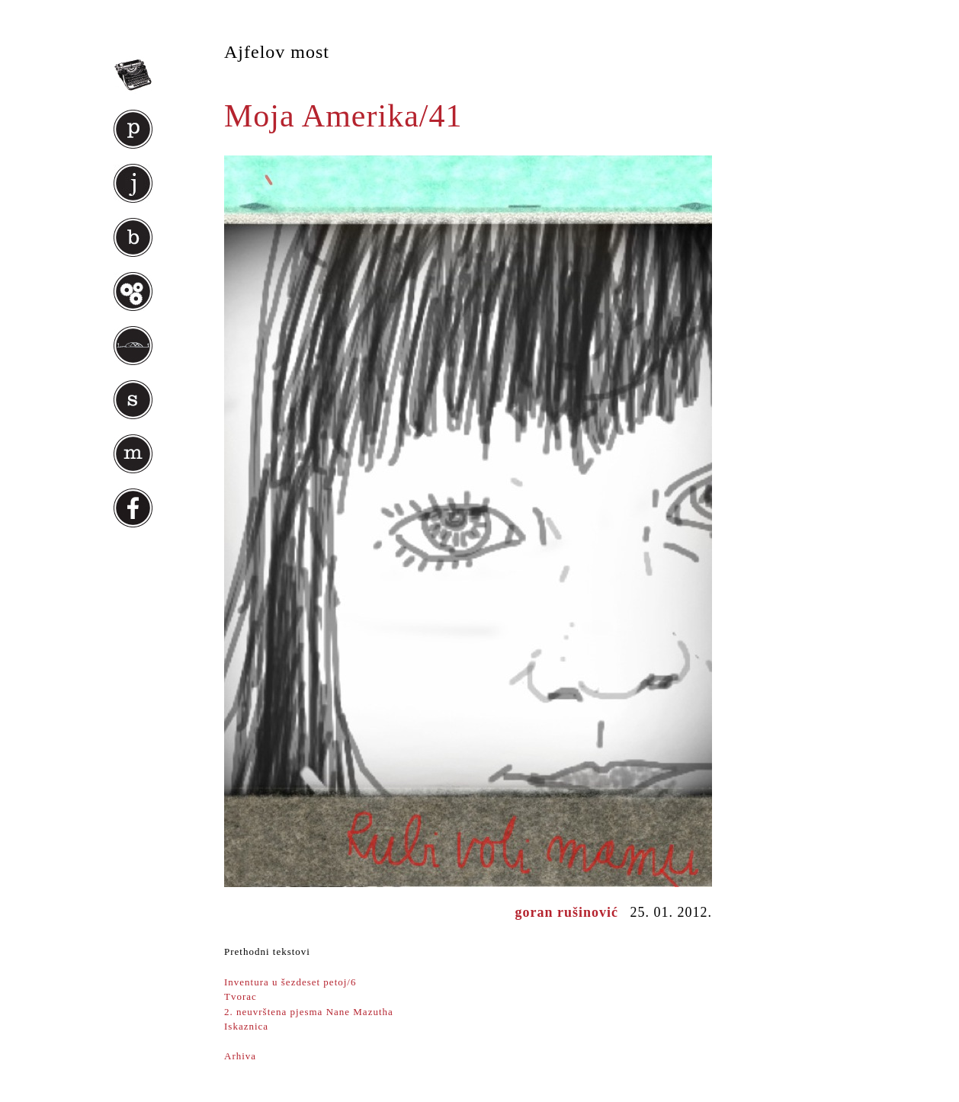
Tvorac (240, 996)
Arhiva (240, 1056)
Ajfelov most (276, 52)
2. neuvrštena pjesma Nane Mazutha (308, 1011)
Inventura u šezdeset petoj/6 (290, 982)
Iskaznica (246, 1026)
